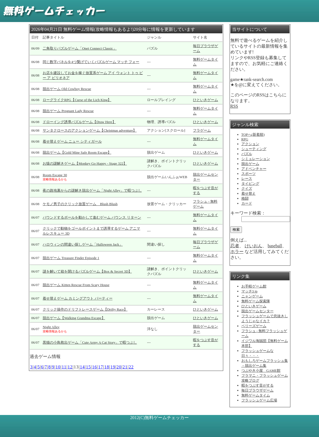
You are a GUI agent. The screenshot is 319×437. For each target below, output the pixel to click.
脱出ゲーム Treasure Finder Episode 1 (71, 258)
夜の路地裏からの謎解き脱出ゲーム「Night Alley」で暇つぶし (92, 190)
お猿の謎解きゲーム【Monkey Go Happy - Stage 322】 (85, 163)
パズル (246, 154)
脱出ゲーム (250, 164)
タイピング (250, 183)
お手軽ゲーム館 (253, 286)
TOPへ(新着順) (253, 134)
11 (64, 367)
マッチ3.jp (249, 291)
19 (112, 367)
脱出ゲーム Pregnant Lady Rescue (68, 111)
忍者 (234, 245)
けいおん (253, 245)
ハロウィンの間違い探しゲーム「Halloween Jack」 (83, 244)
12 (70, 367)
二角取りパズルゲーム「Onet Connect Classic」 (80, 48)
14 (82, 367)
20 (118, 367)
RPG (244, 139)
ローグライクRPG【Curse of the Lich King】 (77, 100)
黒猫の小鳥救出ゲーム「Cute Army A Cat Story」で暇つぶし (90, 342)
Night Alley (51, 327)
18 (106, 367)
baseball (275, 245)
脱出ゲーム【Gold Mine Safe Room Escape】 (77, 152)
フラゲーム (202, 130)
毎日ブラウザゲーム (257, 390)
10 (58, 367)
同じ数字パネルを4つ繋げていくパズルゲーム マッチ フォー (91, 62)
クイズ (246, 188)
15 (88, 367)
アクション (250, 144)
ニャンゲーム (252, 296)
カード (246, 203)
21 (125, 367)
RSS (234, 106)
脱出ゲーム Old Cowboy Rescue (67, 89)
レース (246, 179)
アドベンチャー (253, 169)
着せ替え (248, 193)
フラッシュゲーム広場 (259, 400)
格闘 (245, 198)
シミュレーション (255, 159)
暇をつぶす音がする (257, 385)
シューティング (253, 149)
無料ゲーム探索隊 (255, 301)
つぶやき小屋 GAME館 (260, 370)
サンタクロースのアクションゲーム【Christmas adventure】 (90, 130)
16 (94, 367)
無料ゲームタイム (255, 395)
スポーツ (248, 174)
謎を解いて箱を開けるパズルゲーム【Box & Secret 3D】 (87, 271)
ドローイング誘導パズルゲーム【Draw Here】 (79, 122)
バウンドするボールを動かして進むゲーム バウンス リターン (92, 217)
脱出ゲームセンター (257, 311)
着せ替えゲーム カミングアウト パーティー (78, 298)
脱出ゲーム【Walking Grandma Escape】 (74, 318)
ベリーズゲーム (253, 326)
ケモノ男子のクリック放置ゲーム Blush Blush (80, 204)
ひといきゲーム (205, 100)
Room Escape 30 (55, 175)
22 (131, 367)
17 (100, 367)
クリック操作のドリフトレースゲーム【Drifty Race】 (85, 309)
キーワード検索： (248, 213)
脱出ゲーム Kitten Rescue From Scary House (76, 285)
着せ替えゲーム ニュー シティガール (72, 141)
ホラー (237, 251)
